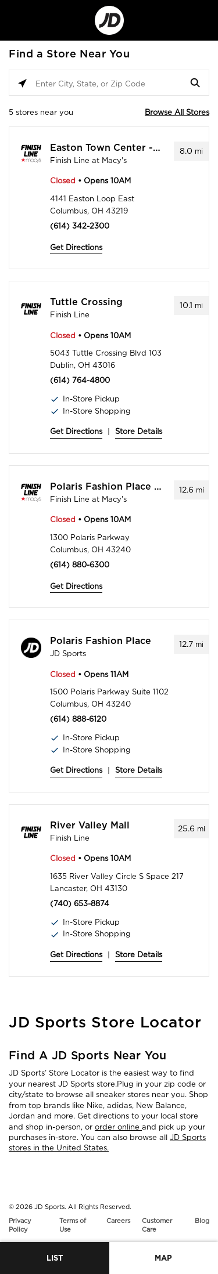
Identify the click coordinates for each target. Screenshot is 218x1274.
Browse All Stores (177, 112)
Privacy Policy (20, 1225)
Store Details (138, 431)
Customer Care (157, 1225)
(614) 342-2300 (79, 226)
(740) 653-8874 (79, 903)
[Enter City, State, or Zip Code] (109, 83)
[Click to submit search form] (196, 83)
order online (118, 1127)
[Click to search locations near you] (22, 83)
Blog (202, 1221)
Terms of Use (72, 1225)
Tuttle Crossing (86, 302)
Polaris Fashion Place (100, 641)
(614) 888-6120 (78, 719)
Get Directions (76, 247)
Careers (118, 1221)
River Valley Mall (90, 825)
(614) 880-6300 (79, 564)
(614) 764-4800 (80, 380)
